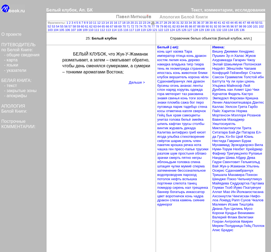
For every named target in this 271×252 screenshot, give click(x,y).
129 (202, 30)
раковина (195, 94)
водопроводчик (170, 175)
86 (191, 26)
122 (161, 30)
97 (237, 26)
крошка (177, 145)
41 (220, 22)
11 (95, 22)
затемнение (167, 170)
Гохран (218, 221)
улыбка (173, 137)
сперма (199, 166)
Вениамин (246, 213)
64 (99, 26)
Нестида (219, 141)
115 (120, 30)
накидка (164, 64)
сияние (198, 200)
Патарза (249, 132)
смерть (175, 158)
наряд (171, 90)
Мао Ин (230, 192)
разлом (163, 153)
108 (80, 30)
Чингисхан (241, 196)
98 (241, 26)
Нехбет (239, 149)
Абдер (241, 158)
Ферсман (237, 98)
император (166, 56)
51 (260, 22)
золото (202, 98)
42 (224, 22)
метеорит (173, 94)
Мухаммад (221, 145)
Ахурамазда (222, 60)
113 (109, 30)
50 (257, 22)
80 (166, 26)
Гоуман (218, 188)
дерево (194, 60)
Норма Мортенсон (229, 113)
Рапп (236, 200)
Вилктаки (245, 217)
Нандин (219, 158)
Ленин (217, 102)
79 (162, 26)
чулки (176, 166)
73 (137, 26)
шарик (176, 141)
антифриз (180, 132)
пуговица (165, 107)
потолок (164, 179)
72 (133, 26)
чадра (198, 196)
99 (245, 26)
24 (149, 22)
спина (195, 162)
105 (62, 30)
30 (174, 22)
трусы (187, 124)
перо (200, 102)
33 (186, 22)
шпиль (163, 124)
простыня (186, 153)
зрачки (163, 158)
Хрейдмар (254, 149)
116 (126, 30)
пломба (174, 102)
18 (124, 22)
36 (199, 22)
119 (144, 30)
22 (141, 22)
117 (132, 30)
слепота (180, 183)
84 (183, 26)
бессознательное (192, 170)
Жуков (250, 56)
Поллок (258, 226)
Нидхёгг (219, 68)
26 (157, 22)
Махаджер (236, 119)
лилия (174, 60)
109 (85, 30)
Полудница (234, 226)
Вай (215, 166)
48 (249, 22)
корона (194, 77)
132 (219, 30)
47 (245, 22)
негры (197, 158)
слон (161, 90)
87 (195, 26)
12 (99, 22)
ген (171, 149)
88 (199, 26)
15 (112, 22)
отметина (174, 111)
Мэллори (239, 115)
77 (154, 26)
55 (62, 26)
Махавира (236, 175)
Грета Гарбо (248, 107)
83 (178, 26)
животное (189, 73)
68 (116, 26)
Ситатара (220, 132)
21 (137, 22)
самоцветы (191, 115)
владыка (178, 64)
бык (169, 115)
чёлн (204, 77)
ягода (162, 137)
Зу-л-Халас (235, 56)
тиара (199, 64)
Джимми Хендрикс (239, 51)
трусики (202, 149)
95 (228, 26)
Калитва (164, 132)
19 (128, 22)
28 (166, 22)
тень (161, 68)
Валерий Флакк (225, 217)
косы (161, 111)
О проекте (11, 34)
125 (179, 30)
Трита (246, 128)
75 (145, 26)
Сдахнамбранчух (171, 81)
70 (125, 26)
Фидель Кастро (240, 94)
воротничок (175, 196)
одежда (196, 90)
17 (120, 22)
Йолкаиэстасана (250, 192)
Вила (259, 145)
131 (213, 30)
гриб (193, 132)
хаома (178, 51)
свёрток (164, 141)
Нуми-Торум (222, 149)
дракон (200, 56)
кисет (201, 132)
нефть (176, 179)
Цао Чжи (252, 90)
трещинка (200, 188)
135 (237, 30)
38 (207, 22)
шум (174, 153)
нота (197, 145)
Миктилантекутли (227, 128)
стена (202, 107)
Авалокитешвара (237, 102)
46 (240, 22)
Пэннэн (251, 175)
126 (184, 30)
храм (177, 115)
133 (225, 30)
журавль (176, 128)
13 (103, 22)
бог (193, 102)
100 (250, 26)
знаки (162, 102)
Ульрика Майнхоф (227, 86)
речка (189, 145)
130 (208, 30)
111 (97, 30)
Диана (217, 209)
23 (145, 22)
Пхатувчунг (252, 188)
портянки (165, 183)
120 (149, 30)
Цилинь (237, 209)
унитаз (163, 119)
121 (155, 30)
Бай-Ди (235, 132)
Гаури (217, 162)
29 (170, 22)
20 (133, 22)
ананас (186, 86)
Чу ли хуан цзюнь (240, 81)
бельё (186, 119)
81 (170, 26)
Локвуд (225, 200)
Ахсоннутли (222, 196)
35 (195, 22)
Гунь (221, 137)
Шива (231, 158)
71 (129, 26)
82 (174, 26)
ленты (198, 86)
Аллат (217, 192)
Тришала (220, 175)
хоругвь (183, 90)
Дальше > (137, 82)
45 (236, 22)
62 (91, 26)
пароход (190, 175)
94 (224, 26)
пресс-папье (185, 149)
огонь (175, 86)
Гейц (161, 115)
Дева (251, 158)
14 (107, 22)
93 (220, 26)
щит (169, 51)
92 (216, 26)
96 (232, 26)
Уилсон (231, 107)
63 (95, 26)
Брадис (227, 230)
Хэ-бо (231, 137)
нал (188, 188)
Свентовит (232, 162)
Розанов (254, 115)
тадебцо (190, 107)
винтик (163, 128)
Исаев (233, 204)
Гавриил (234, 141)
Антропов (233, 221)
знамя (162, 98)
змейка (197, 119)
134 (231, 30)
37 (203, 22)
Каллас (218, 107)
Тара (188, 51)
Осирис (218, 170)
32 (182, 22)
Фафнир (219, 153)
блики (202, 73)
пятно (187, 158)
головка (184, 162)
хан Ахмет (236, 90)
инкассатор (195, 192)
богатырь (178, 192)
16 (116, 22)
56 (66, 26)
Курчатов (220, 94)
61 (87, 26)
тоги (193, 98)
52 (50, 26)
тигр (190, 64)
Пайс (217, 111)
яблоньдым (167, 162)
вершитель (178, 77)
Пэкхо (232, 179)
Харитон (229, 111)
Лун (227, 209)
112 (103, 30)
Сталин (255, 73)
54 (58, 26)
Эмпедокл (221, 98)
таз (185, 94)
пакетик (164, 145)
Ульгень (252, 166)
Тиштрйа (246, 204)
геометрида (180, 68)
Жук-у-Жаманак (232, 166)
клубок (163, 77)
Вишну (218, 51)
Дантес (258, 102)
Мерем (218, 226)
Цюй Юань (244, 137)
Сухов (246, 200)
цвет (161, 196)
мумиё (187, 166)
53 (54, 26)
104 (56, 30)
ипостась (165, 73)
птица (181, 56)
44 (232, 22)
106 (68, 30)
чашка (162, 149)
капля (187, 111)
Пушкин (219, 56)
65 (104, 26)
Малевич (220, 204)
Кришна (251, 98)
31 (178, 22)
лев (189, 81)
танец (192, 183)
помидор (164, 188)
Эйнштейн (235, 68)
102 (261, 26)
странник (197, 68)
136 (242, 30)
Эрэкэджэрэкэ (243, 145)
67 (112, 26)
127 (190, 30)
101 (256, 26)
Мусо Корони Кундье (232, 211)
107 (74, 30)
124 (173, 30)
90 (208, 26)
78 (158, 26)
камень (186, 200)
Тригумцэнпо (238, 153)
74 (141, 26)
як (168, 68)
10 (91, 22)
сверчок (199, 111)
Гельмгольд (250, 162)
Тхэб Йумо (234, 188)
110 (91, 30)
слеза (175, 200)
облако (200, 153)
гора (161, 94)
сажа (185, 102)
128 (196, 30)
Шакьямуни (233, 64)
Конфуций (221, 73)
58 (75, 26)
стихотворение (192, 137)
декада (190, 128)
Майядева (221, 183)
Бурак (246, 141)
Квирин (247, 221)
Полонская (252, 64)
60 (83, 26)
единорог (164, 204)
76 (149, 26)
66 (108, 26)
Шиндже (219, 179)
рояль (187, 141)
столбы (199, 124)
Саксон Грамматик (228, 77)
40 (216, 22)
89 (203, 26)
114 (114, 30)
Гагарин (240, 60)
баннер (163, 192)
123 (167, 30)
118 (138, 30)
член (197, 141)
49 (253, 22)
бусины (163, 86)
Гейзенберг (239, 73)
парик (178, 107)
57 (70, 26)
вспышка (189, 179)
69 (120, 26)
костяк (163, 60)
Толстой (251, 77)
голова (175, 119)
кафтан (175, 124)
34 (191, 22)
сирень (178, 188)
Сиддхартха (240, 183)
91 (212, 26)
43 (228, 22)
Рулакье (255, 153)
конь (161, 51)
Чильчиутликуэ (249, 179)
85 (187, 26)
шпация (164, 166)
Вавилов (219, 119)
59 (79, 26)
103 (51, 30)
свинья (174, 98)
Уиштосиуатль (223, 124)
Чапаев (250, 68)
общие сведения (23, 55)
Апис (216, 230)
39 (211, 22)
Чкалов (258, 200)
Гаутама (257, 183)
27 (162, 22)
